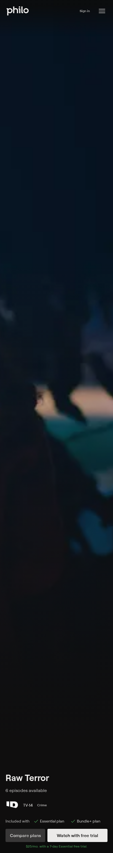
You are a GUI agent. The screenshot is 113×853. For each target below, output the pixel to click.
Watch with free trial (77, 835)
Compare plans (25, 835)
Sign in (85, 11)
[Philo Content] (102, 11)
